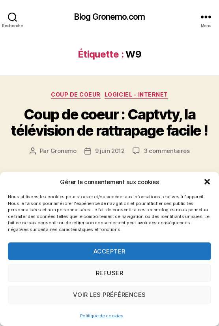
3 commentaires (166, 151)
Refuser (110, 273)
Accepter (109, 251)
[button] (207, 182)
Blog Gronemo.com (109, 17)
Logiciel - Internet (136, 94)
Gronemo (64, 151)
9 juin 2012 (110, 151)
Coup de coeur (76, 94)
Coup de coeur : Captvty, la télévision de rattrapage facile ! (109, 122)
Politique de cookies (102, 316)
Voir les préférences (109, 294)
